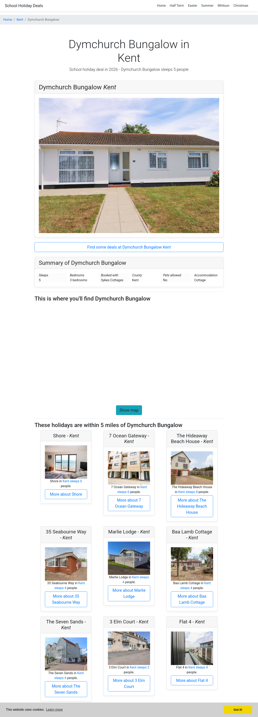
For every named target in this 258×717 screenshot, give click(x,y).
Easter (192, 6)
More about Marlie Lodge (129, 593)
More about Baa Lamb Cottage (192, 599)
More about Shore (66, 494)
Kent (20, 20)
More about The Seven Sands (66, 689)
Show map (129, 410)
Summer (207, 6)
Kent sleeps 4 (198, 667)
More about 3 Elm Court (129, 683)
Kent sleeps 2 (139, 667)
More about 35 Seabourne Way (66, 599)
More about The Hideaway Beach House (192, 506)
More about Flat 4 (192, 680)
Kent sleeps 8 (188, 492)
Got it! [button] (238, 709)
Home (161, 6)
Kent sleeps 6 (72, 481)
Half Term (177, 6)
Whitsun (223, 6)
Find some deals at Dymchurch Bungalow (129, 247)
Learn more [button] (54, 709)
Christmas (240, 6)
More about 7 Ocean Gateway (129, 503)
